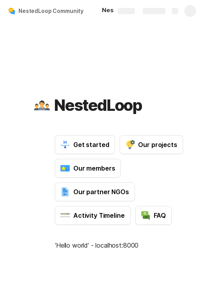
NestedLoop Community (51, 10)
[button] (42, 105)
